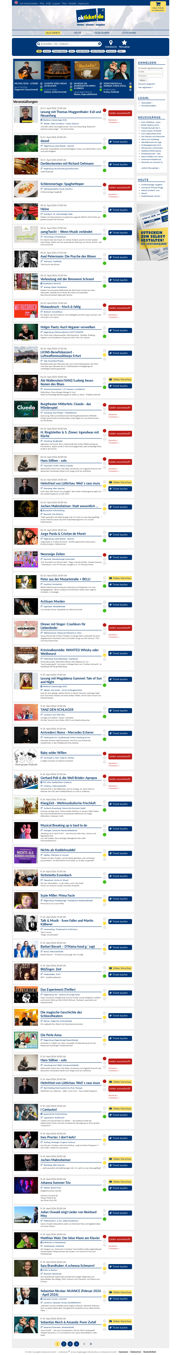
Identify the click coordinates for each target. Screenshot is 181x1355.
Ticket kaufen (118, 141)
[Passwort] (150, 75)
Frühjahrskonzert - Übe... (151, 153)
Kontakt (72, 3)
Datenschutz (135, 1352)
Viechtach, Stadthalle (52, 261)
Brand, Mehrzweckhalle (53, 951)
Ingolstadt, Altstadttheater (54, 606)
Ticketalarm (101, 32)
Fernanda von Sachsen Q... (152, 162)
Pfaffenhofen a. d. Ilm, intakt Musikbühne (61, 1221)
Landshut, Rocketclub (53, 584)
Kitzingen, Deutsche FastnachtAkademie (60, 830)
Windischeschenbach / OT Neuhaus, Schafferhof (64, 389)
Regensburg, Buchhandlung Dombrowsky (61, 168)
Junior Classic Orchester (151, 131)
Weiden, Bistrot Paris (52, 1188)
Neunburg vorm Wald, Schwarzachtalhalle (61, 1065)
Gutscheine (129, 32)
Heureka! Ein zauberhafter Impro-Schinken (85, 85)
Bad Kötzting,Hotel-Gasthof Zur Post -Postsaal (63, 1088)
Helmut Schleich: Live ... (151, 190)
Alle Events (53, 32)
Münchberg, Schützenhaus (55, 237)
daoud (144, 193)
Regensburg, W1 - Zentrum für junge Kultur (62, 994)
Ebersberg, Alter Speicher (54, 488)
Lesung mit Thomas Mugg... (152, 187)
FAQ (42, 3)
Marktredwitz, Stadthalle (54, 1246)
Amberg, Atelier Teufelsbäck (55, 287)
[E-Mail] (150, 71)
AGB (48, 3)
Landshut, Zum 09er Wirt (54, 715)
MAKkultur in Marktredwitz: (53, 1242)
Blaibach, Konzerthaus (53, 312)
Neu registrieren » (145, 87)
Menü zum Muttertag (150, 139)
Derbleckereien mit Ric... (151, 196)
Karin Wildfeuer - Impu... (151, 122)
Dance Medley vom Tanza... (152, 156)
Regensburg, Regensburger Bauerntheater (61, 1040)
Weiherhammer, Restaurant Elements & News (63, 633)
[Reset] (99, 44)
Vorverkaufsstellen (29, 3)
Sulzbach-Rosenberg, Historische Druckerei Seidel (64, 808)
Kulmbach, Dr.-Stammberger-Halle (58, 214)
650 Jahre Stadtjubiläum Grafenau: (56, 782)
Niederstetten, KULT (52, 974)
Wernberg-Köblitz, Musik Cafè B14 (58, 189)
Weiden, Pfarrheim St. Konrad (56, 855)
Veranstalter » (146, 103)
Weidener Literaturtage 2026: (54, 120)
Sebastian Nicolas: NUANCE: (54, 1299)
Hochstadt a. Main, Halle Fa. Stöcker (59, 758)
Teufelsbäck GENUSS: (51, 283)
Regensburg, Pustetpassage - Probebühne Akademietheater (68, 900)
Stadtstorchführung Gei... (151, 151)
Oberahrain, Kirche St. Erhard (56, 880)
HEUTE (77, 32)
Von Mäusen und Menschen (153, 136)
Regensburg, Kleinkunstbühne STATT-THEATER (63, 332)
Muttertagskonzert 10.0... (151, 145)
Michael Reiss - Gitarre (26, 83)
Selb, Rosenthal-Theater (54, 361)
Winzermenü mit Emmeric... (152, 148)
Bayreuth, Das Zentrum (53, 514)
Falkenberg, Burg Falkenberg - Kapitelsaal (61, 659)
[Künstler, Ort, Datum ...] (69, 44)
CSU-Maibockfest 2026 (151, 133)
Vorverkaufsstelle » (149, 105)
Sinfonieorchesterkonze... (151, 159)
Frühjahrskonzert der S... (151, 128)
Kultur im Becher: (49, 1270)
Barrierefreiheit (149, 1352)
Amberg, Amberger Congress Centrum (59, 1142)
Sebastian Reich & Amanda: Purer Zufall (115, 84)
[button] (143, 80)
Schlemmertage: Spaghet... (152, 184)
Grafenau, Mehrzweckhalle (55, 786)
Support (56, 3)
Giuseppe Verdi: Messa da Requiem (55, 84)
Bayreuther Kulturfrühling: (53, 510)
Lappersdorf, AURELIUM (54, 1117)
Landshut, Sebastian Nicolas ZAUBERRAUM (62, 1302)
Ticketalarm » (113, 122)
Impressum (83, 3)
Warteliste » (113, 120)
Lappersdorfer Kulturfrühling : (54, 1114)
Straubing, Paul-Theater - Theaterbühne (60, 413)
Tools (64, 3)
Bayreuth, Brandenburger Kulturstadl (59, 559)
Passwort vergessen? (146, 84)
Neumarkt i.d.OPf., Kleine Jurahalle (58, 465)
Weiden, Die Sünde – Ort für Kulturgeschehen (63, 690)
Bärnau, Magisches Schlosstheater (58, 1021)
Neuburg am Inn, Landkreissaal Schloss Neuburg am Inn (67, 737)
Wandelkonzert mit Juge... (152, 142)
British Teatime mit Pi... (150, 125)
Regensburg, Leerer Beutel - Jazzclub (59, 146)
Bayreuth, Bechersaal (52, 1274)
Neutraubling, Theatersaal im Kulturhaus (60, 929)
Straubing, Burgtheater (53, 441)
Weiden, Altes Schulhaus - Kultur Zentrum (61, 123)
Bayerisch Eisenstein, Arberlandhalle (59, 1327)
